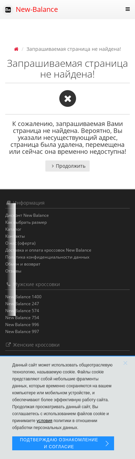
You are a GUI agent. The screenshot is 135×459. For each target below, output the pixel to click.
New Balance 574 (22, 311)
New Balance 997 (22, 331)
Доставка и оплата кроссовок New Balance (48, 250)
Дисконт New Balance (27, 215)
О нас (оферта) (20, 243)
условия (44, 420)
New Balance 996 (22, 324)
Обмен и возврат (22, 264)
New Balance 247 (22, 304)
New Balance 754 (22, 317)
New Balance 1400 (23, 297)
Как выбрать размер (26, 222)
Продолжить (67, 166)
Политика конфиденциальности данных (47, 257)
